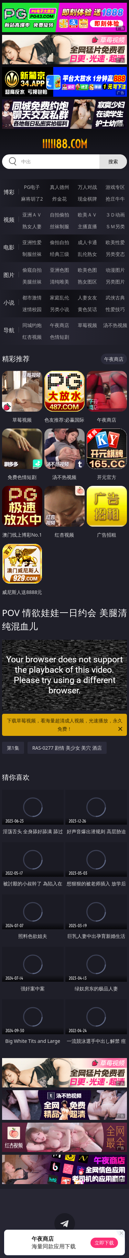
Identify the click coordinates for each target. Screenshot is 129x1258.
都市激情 (32, 297)
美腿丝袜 (32, 281)
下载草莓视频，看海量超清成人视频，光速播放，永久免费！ (65, 725)
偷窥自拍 (32, 270)
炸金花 (59, 198)
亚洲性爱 (32, 242)
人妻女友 (87, 297)
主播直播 (87, 226)
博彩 (8, 192)
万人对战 (87, 187)
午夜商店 (59, 325)
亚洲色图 (59, 270)
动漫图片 (115, 270)
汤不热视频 (115, 325)
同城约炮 (32, 325)
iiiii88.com (64, 144)
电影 (8, 247)
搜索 (113, 161)
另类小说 (59, 309)
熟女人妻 (32, 226)
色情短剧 (59, 337)
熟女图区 (87, 281)
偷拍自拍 (59, 242)
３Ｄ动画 (115, 214)
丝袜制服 (59, 226)
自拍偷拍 (59, 214)
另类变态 (115, 254)
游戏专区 (115, 187)
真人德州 (59, 187)
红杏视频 (32, 337)
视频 (8, 219)
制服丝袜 (32, 254)
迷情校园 (32, 309)
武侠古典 (115, 297)
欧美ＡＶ (87, 214)
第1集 (13, 748)
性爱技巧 (115, 309)
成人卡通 (87, 242)
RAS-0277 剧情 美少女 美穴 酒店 (67, 748)
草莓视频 (87, 325)
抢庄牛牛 (115, 198)
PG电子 (32, 187)
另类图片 (115, 281)
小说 (8, 302)
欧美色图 (87, 270)
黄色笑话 (87, 309)
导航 (8, 330)
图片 (8, 275)
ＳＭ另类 (115, 226)
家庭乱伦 (59, 297)
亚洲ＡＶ (32, 214)
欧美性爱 (115, 242)
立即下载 (104, 1242)
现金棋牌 (87, 198)
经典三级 (59, 254)
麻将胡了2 (32, 198)
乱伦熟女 (87, 254)
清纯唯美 (59, 281)
